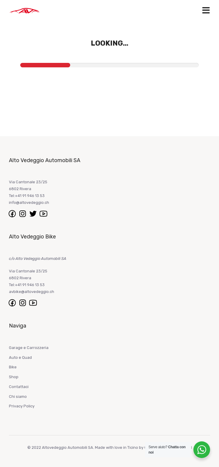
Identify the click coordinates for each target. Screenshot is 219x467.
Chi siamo (18, 396)
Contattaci (19, 386)
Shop (13, 377)
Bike (13, 367)
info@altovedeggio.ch (29, 202)
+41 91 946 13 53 (30, 195)
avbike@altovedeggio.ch (31, 291)
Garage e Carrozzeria (29, 347)
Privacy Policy (22, 406)
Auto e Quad (20, 357)
